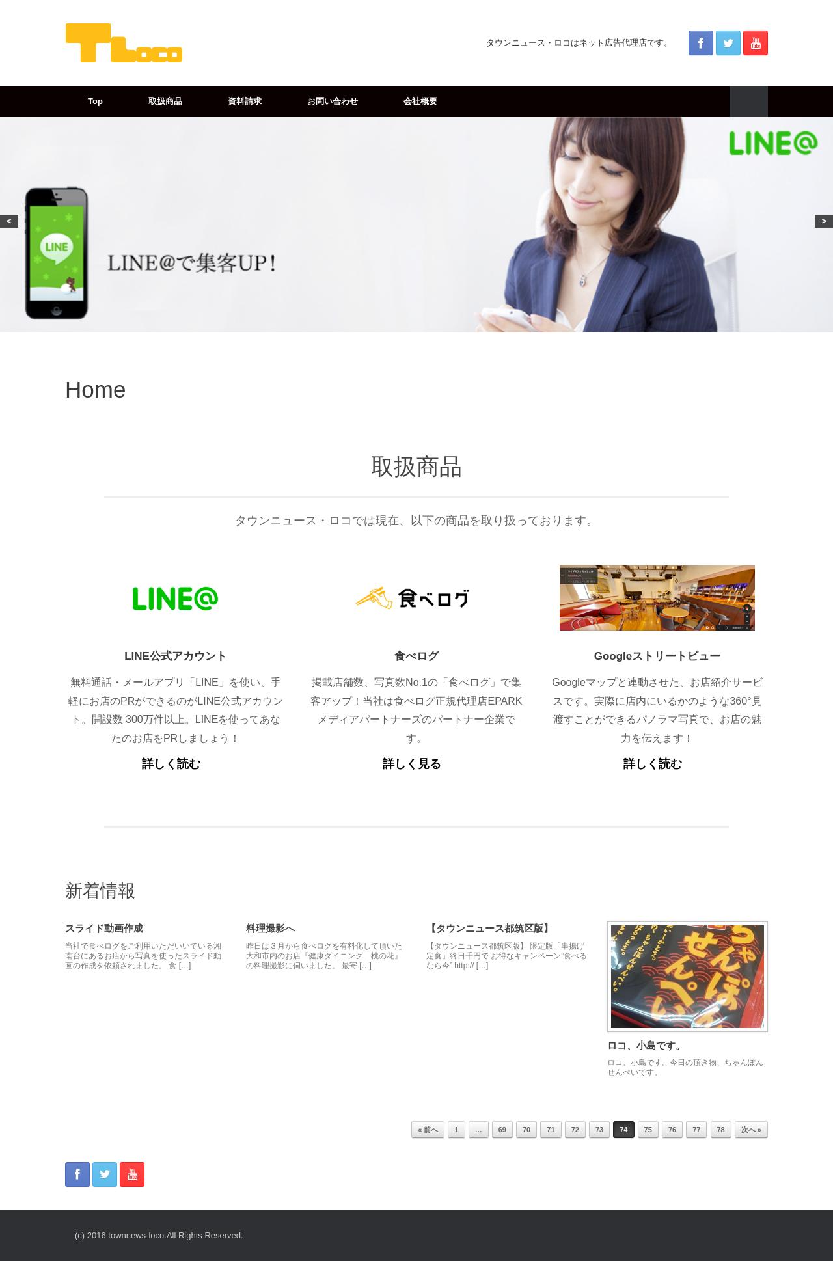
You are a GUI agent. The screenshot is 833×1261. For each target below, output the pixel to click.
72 (575, 1129)
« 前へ (428, 1129)
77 (696, 1129)
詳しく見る (416, 763)
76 (672, 1129)
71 (550, 1129)
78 (721, 1129)
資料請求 (245, 101)
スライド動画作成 (104, 928)
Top (95, 101)
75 (648, 1129)
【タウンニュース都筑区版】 (489, 928)
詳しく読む (175, 763)
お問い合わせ (332, 101)
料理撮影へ (270, 928)
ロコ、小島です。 (646, 1045)
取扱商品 (165, 101)
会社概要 (420, 101)
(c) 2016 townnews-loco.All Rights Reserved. (159, 1235)
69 (502, 1129)
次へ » (751, 1129)
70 (526, 1129)
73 (599, 1129)
